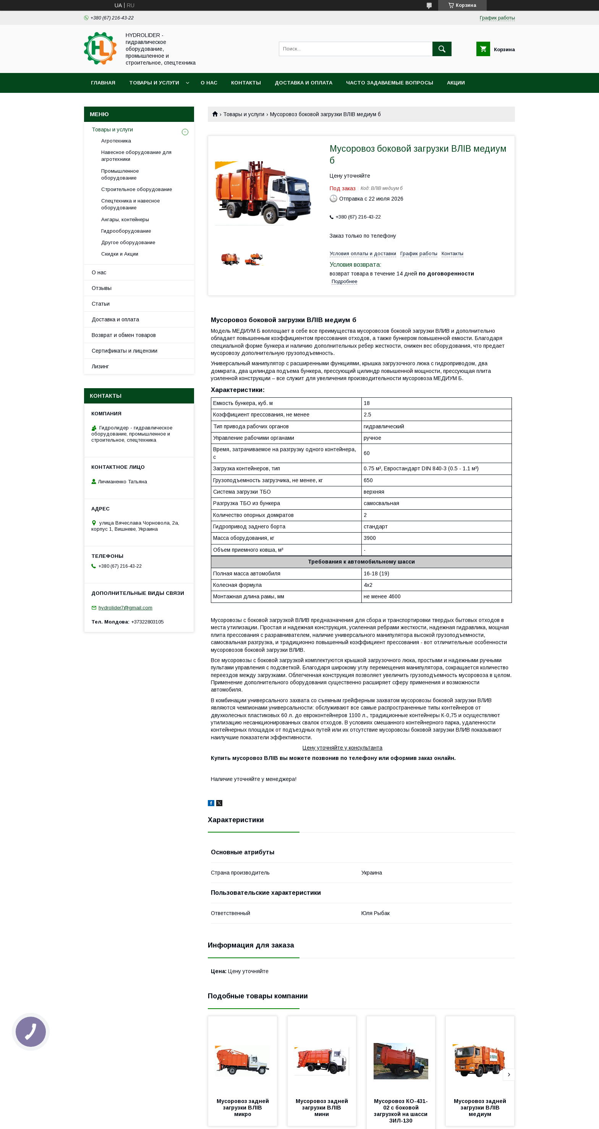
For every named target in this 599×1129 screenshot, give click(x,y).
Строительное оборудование (136, 189)
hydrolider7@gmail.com (125, 608)
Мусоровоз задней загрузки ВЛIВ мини (323, 1107)
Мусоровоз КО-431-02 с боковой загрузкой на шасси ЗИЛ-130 (401, 1111)
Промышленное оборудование (120, 174)
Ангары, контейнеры (125, 219)
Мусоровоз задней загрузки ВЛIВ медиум (481, 1107)
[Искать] (442, 49)
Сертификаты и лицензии (124, 351)
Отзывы (102, 288)
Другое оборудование (128, 242)
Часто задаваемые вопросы (389, 83)
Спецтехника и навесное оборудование (130, 204)
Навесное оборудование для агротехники (136, 155)
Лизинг (100, 366)
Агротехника (116, 141)
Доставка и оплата (303, 83)
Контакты (246, 83)
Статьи (101, 304)
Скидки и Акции (119, 254)
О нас (209, 83)
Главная (103, 83)
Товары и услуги (154, 83)
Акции (456, 83)
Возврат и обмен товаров (124, 335)
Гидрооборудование (126, 231)
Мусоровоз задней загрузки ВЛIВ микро (243, 1107)
